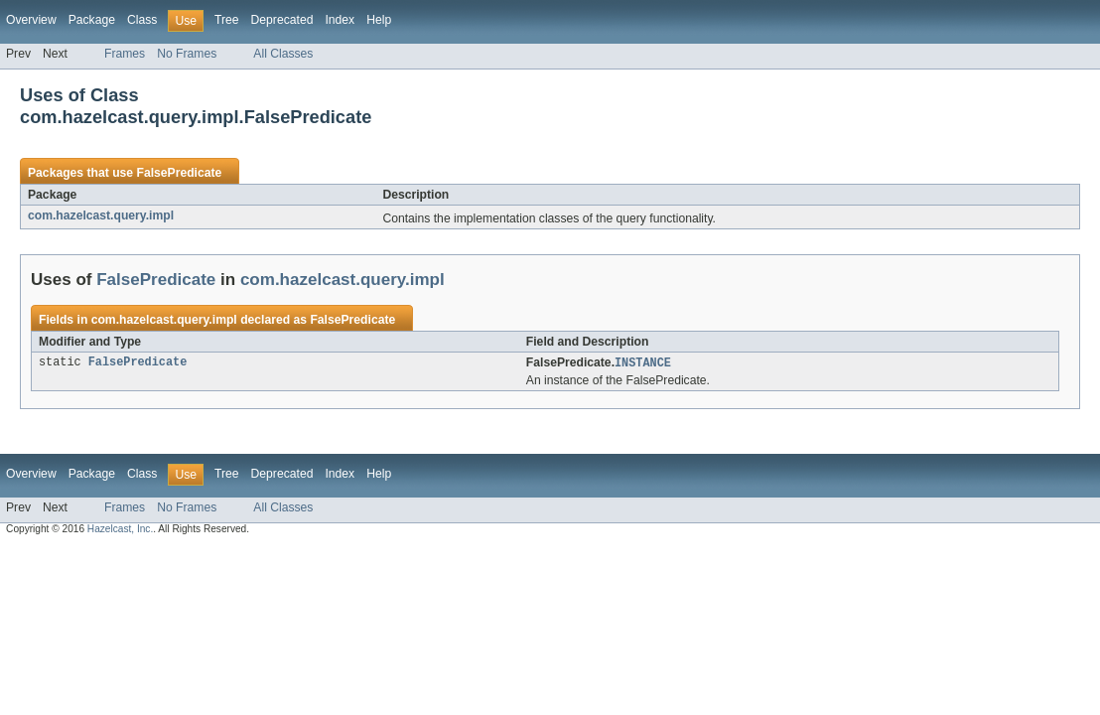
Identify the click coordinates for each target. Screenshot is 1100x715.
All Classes (283, 54)
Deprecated (282, 20)
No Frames (186, 54)
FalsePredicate (178, 173)
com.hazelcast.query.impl (101, 215)
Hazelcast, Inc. (120, 529)
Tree (226, 20)
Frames (124, 54)
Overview (31, 20)
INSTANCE (643, 363)
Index (339, 20)
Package (92, 20)
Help (378, 20)
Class (142, 20)
